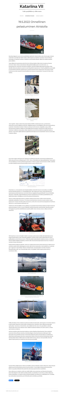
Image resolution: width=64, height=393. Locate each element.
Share (11, 380)
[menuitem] (21, 15)
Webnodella (56, 390)
